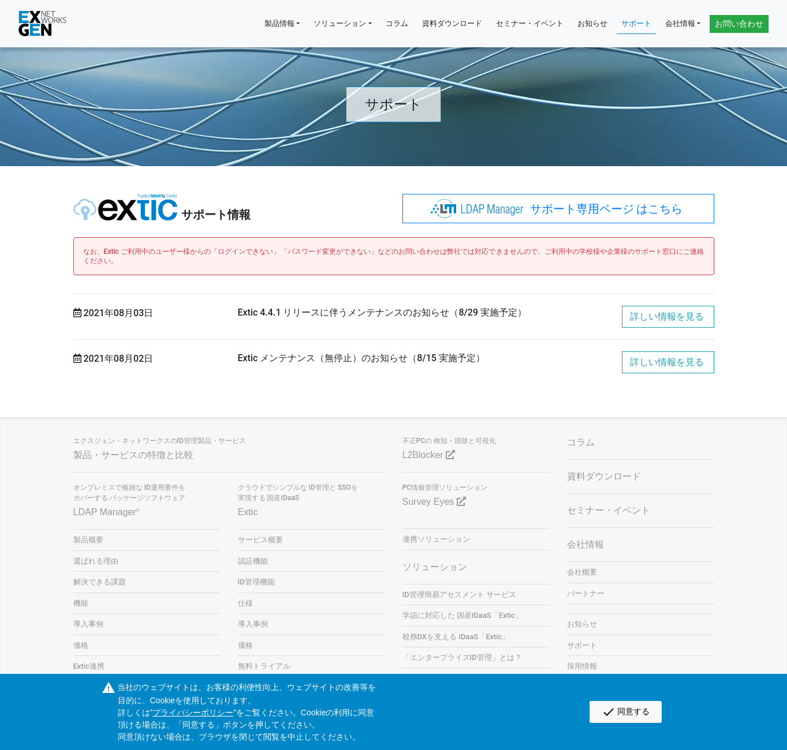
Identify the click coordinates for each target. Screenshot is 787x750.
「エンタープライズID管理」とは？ (462, 657)
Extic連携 (89, 666)
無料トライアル (264, 666)
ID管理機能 (256, 582)
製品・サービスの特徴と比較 (133, 455)
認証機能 (253, 561)
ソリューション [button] (340, 23)
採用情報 (582, 666)
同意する (626, 712)
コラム (397, 23)
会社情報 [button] (680, 23)
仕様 (245, 603)
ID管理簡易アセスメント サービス (459, 594)
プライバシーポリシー (192, 712)
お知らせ (592, 23)
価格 (80, 645)
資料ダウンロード (452, 23)
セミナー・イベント (530, 23)
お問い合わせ (739, 23)
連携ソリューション (436, 539)
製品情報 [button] (279, 23)
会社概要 (582, 572)
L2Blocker (429, 455)
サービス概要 (260, 539)
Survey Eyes (434, 502)
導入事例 (88, 624)
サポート (636, 23)
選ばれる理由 (95, 561)
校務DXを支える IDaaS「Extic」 (456, 636)
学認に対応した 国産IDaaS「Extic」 (462, 615)
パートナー (586, 593)
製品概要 (88, 539)
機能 (80, 603)
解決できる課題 (99, 582)
